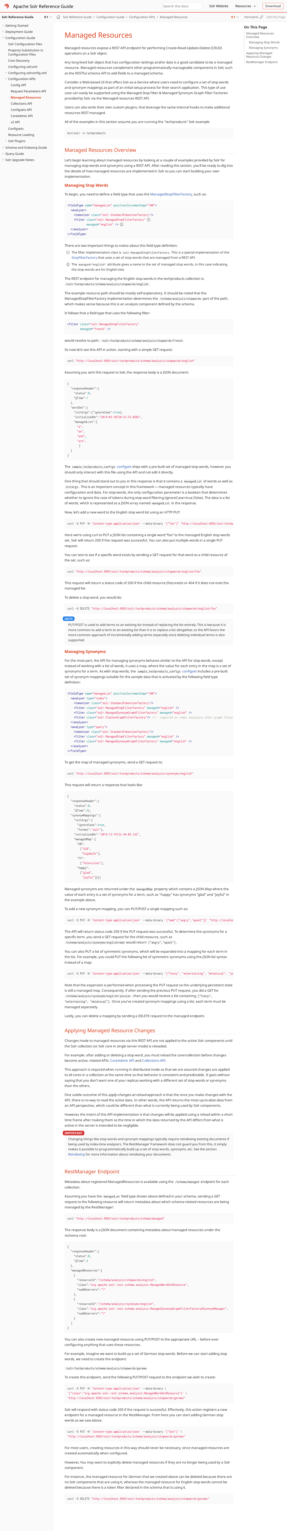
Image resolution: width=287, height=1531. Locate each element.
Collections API (21, 103)
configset (124, 466)
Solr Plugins (16, 141)
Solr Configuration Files (25, 44)
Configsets (16, 128)
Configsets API (21, 109)
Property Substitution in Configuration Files (25, 52)
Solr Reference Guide (77, 17)
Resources (243, 6)
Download (273, 6)
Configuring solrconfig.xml (27, 73)
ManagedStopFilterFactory (171, 194)
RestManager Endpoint (261, 62)
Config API (18, 85)
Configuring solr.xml (22, 66)
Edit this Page (276, 17)
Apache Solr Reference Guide (43, 6)
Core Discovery (18, 60)
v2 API (15, 122)
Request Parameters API (28, 91)
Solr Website (218, 6)
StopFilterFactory (84, 257)
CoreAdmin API (22, 116)
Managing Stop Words (264, 42)
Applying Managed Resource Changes (259, 55)
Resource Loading (21, 135)
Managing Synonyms (263, 48)
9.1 (233, 17)
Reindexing (76, 1154)
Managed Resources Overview (260, 35)
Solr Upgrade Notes (19, 160)
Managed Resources (26, 97)
